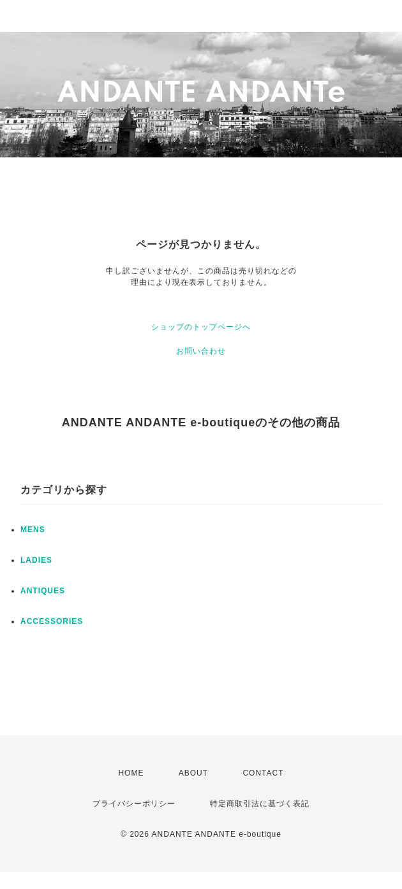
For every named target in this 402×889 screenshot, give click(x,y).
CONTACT (262, 773)
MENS (32, 529)
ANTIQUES (42, 590)
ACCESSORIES (51, 621)
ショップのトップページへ (201, 326)
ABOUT (193, 773)
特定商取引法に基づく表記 (259, 803)
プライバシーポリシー (134, 803)
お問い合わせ (201, 351)
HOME (131, 773)
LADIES (36, 560)
